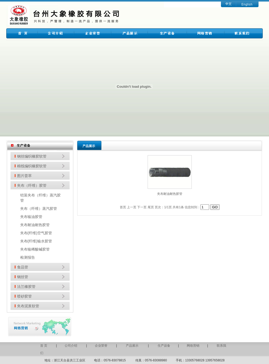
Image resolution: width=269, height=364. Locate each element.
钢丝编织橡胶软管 (31, 156)
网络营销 (193, 345)
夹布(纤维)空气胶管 (36, 233)
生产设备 (164, 345)
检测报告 (27, 257)
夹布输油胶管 (31, 217)
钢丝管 (22, 277)
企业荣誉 (101, 345)
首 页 (43, 345)
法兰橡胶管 (26, 286)
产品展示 (132, 345)
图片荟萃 (24, 176)
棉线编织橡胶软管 (31, 166)
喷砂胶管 (24, 296)
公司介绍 (71, 345)
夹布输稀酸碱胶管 (35, 249)
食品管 (22, 267)
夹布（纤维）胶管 (31, 185)
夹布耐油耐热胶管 (35, 225)
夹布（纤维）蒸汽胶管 (38, 208)
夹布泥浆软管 (28, 306)
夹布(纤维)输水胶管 (36, 241)
